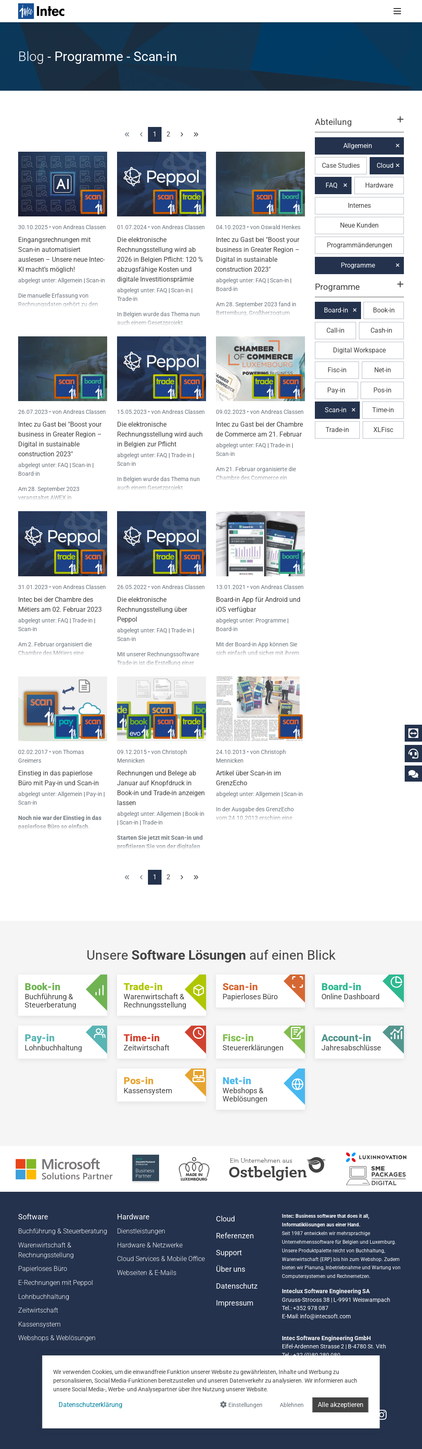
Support (229, 1253)
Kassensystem (39, 1324)
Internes (359, 205)
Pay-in (94, 794)
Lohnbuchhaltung (43, 1297)
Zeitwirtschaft (38, 1310)
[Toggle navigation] (397, 11)
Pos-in (382, 390)
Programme (271, 620)
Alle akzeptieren (340, 1405)
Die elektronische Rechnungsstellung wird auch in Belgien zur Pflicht (160, 434)
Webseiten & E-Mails (146, 1273)
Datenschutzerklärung (90, 1405)
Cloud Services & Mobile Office (161, 1259)
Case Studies (341, 165)
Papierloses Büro (42, 1269)
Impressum (234, 1303)
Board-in (227, 289)
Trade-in (127, 299)
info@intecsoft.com (325, 1316)
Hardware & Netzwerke (150, 1245)
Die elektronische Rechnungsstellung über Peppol (152, 609)
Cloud (385, 165)
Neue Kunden (359, 225)
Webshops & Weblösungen (57, 1338)
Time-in (383, 410)
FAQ (163, 290)
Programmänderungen (359, 245)
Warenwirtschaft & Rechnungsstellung (46, 1250)
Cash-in (381, 330)
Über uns (230, 1269)
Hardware (379, 185)
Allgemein (71, 280)
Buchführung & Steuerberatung (62, 1231)
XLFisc (383, 430)
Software (33, 1217)
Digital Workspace (359, 350)
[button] (359, 126)
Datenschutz (237, 1286)
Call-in (335, 330)
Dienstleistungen (141, 1231)
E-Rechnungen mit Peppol (55, 1283)
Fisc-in (337, 370)
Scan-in (95, 280)
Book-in (194, 813)
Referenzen (235, 1236)
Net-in (382, 370)
